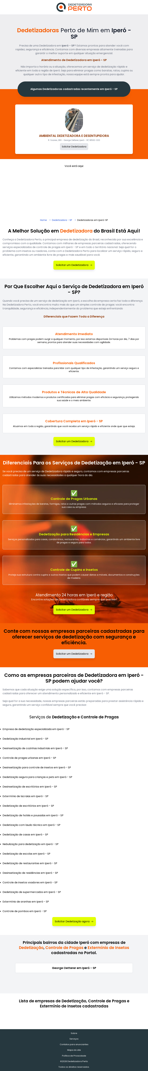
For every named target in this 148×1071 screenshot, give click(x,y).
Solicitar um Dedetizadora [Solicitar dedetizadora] (74, 654)
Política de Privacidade (74, 1055)
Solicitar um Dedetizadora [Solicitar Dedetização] (74, 610)
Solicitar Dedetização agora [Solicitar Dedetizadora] (74, 921)
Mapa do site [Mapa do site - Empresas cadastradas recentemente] (74, 1050)
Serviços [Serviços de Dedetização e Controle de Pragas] (74, 1038)
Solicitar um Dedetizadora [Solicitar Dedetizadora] (74, 265)
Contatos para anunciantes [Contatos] (74, 1044)
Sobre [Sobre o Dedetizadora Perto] (74, 1033)
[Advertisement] (74, 192)
